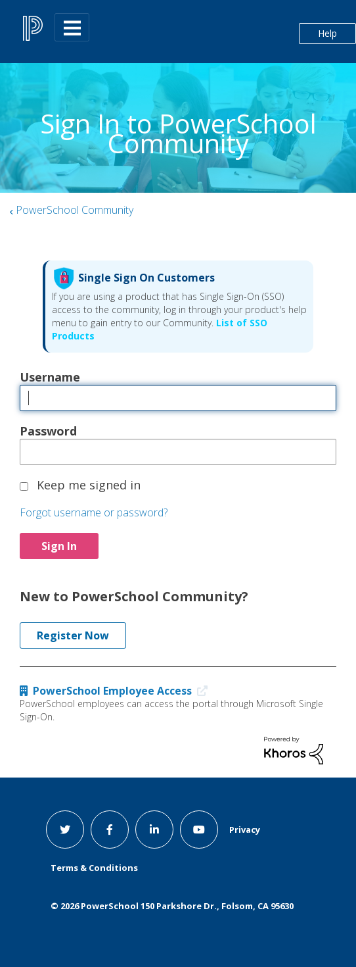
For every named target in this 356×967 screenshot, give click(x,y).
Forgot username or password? (93, 512)
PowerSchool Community (74, 210)
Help (327, 33)
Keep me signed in (89, 484)
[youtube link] (199, 829)
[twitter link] (65, 829)
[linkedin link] (154, 829)
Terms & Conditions (94, 868)
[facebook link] (110, 829)
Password (48, 430)
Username (50, 377)
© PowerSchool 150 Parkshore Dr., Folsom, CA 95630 (172, 906)
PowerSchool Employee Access (116, 690)
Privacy (244, 829)
